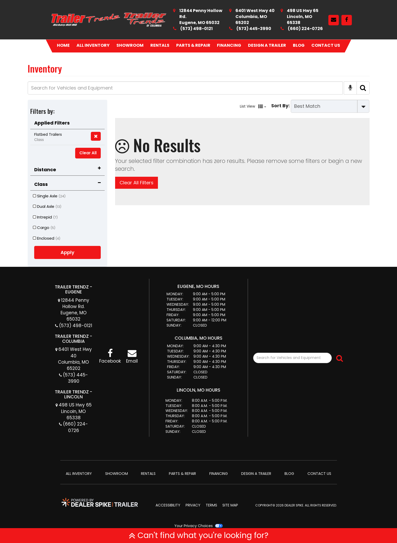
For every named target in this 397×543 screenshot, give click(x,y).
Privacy (193, 505)
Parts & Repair (193, 45)
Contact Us (325, 45)
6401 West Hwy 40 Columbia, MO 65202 (75, 358)
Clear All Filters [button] (136, 182)
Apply (67, 252)
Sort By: (280, 105)
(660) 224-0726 (305, 29)
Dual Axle (47, 206)
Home (63, 45)
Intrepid (45, 217)
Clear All (88, 153)
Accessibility (168, 505)
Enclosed (46, 238)
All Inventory (93, 45)
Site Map (230, 505)
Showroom (130, 45)
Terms (211, 505)
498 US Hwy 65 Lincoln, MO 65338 (74, 411)
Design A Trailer (267, 45)
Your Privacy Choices (198, 525)
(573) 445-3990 (253, 29)
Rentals (159, 45)
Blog (299, 45)
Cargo (44, 227)
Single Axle (49, 196)
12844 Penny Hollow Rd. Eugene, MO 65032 (74, 309)
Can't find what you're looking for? (198, 535)
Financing (229, 45)
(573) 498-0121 (196, 29)
